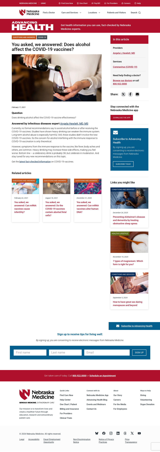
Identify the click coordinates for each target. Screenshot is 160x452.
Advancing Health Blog (97, 400)
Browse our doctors (122, 80)
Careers (117, 400)
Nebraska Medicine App (97, 395)
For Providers (66, 413)
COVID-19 (42, 37)
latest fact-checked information (35, 161)
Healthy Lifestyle (120, 234)
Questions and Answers (24, 37)
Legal (21, 439)
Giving (143, 395)
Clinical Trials (66, 418)
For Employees (120, 409)
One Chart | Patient (68, 404)
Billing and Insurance (69, 409)
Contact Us (91, 409)
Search (136, 12)
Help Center (65, 400)
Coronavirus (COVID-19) (125, 67)
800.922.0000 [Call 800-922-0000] (120, 83)
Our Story (117, 395)
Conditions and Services (123, 189)
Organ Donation (147, 404)
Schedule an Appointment (102, 375)
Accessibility (33, 439)
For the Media (119, 404)
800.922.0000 (79, 375)
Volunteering (146, 400)
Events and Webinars (96, 404)
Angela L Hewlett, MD (124, 53)
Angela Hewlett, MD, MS (74, 123)
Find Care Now (66, 395)
